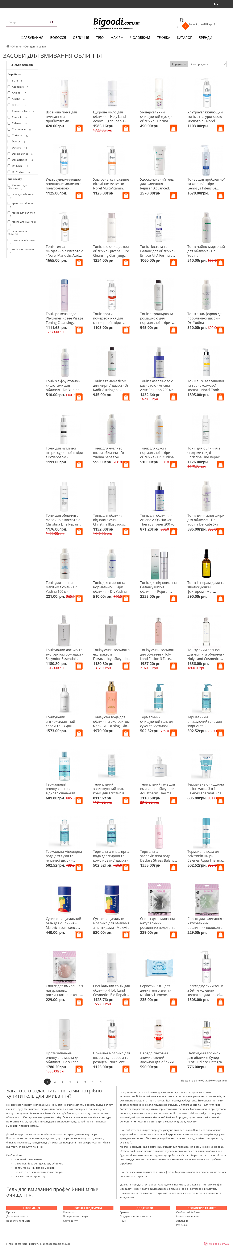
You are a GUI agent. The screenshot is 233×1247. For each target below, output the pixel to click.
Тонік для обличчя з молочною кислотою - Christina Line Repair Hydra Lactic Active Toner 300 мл (64, 524)
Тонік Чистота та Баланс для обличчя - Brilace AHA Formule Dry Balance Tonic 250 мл (157, 255)
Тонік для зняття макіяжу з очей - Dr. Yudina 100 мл (62, 587)
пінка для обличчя (21, 241)
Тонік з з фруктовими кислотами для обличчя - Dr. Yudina (63, 385)
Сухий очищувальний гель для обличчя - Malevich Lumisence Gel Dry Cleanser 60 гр (63, 925)
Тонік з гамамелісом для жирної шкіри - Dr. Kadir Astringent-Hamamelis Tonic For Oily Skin (111, 390)
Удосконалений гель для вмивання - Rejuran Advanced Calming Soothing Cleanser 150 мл (157, 188)
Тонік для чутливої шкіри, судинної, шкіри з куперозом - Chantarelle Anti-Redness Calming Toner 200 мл (64, 459)
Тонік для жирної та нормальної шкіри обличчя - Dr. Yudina (110, 587)
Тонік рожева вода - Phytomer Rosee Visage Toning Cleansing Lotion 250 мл (64, 320)
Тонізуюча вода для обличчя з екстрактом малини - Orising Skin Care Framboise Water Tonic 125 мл (111, 726)
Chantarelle (20, 129)
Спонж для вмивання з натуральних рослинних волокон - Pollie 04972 (64, 992)
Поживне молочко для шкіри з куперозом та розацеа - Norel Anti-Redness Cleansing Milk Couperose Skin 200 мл (111, 1062)
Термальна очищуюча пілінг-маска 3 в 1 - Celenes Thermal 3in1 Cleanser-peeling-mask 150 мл (205, 793)
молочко (132, 1092)
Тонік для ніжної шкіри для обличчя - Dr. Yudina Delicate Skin (205, 520)
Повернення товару (75, 1216)
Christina (19, 135)
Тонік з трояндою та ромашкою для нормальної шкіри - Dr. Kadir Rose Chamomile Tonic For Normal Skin (157, 324)
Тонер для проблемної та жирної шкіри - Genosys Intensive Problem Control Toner (206, 186)
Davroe (17, 141)
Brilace (17, 105)
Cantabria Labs (22, 111)
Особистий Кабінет (188, 1212)
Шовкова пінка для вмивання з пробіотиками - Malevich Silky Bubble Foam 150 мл (62, 121)
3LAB (16, 81)
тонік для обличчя (21, 250)
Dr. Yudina (19, 172)
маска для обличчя (22, 214)
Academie (19, 87)
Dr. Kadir (18, 166)
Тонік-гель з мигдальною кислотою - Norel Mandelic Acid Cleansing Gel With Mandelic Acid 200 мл (64, 255)
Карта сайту (70, 1220)
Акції (123, 1220)
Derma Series (21, 154)
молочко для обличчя (18, 232)
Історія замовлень (187, 1216)
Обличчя (81, 37)
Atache (17, 99)
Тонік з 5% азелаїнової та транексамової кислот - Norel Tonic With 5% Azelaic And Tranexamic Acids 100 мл (205, 392)
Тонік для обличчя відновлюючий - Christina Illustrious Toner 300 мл (108, 522)
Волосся (58, 37)
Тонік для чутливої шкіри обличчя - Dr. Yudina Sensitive (109, 452)
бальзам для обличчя (18, 187)
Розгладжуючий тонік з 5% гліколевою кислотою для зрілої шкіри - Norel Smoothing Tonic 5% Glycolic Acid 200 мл (205, 997)
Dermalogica (21, 160)
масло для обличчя (22, 223)
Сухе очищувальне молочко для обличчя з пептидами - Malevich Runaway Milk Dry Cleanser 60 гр (111, 927)
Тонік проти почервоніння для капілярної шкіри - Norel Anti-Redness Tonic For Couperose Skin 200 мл (109, 324)
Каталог (184, 37)
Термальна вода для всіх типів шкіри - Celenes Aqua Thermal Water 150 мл (205, 858)
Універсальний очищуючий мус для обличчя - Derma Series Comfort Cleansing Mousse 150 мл (157, 123)
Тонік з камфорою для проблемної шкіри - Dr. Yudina (205, 318)
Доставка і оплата (17, 1216)
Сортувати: (179, 64)
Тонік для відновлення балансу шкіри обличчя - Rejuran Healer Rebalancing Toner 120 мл (158, 591)
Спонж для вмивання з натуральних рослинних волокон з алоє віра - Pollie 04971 (206, 925)
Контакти (69, 1212)
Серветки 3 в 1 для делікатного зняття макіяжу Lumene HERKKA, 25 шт (155, 992)
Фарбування (32, 37)
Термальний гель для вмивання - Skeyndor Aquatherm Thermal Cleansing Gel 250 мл (157, 791)
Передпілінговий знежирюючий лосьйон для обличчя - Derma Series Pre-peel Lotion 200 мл (159, 1062)
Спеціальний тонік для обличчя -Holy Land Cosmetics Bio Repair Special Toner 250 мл (111, 992)
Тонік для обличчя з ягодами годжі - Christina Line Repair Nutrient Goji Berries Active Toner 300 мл (203, 457)
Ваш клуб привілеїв (18, 1220)
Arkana (18, 93)
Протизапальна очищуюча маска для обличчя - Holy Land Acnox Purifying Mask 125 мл (63, 1062)
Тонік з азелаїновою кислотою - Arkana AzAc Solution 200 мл (157, 385)
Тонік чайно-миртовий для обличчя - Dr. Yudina (206, 251)
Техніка (163, 37)
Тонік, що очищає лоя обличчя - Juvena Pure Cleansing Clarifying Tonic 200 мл (111, 253)
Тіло (100, 37)
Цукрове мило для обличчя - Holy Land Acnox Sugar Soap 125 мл (110, 119)
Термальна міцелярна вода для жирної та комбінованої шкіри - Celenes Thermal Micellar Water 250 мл (111, 860)
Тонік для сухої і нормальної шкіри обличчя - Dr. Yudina (157, 452)
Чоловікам (140, 37)
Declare (18, 148)
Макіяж (117, 37)
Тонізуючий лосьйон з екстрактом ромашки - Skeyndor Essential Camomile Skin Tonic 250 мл (64, 659)
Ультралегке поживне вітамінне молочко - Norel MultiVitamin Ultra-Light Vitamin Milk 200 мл (111, 188)
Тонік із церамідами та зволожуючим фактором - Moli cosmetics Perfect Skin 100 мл (205, 591)
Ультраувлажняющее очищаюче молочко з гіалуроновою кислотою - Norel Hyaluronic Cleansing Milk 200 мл (64, 190)
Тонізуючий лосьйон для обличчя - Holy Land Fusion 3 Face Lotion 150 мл (157, 656)
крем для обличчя (21, 205)
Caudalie (18, 117)
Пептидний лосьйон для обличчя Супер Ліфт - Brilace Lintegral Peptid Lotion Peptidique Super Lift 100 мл (205, 1064)
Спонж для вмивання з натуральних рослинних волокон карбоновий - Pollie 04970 (158, 927)
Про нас (11, 1212)
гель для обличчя (21, 196)
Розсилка (182, 1225)
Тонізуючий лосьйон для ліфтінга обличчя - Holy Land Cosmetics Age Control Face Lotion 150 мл (205, 659)
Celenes (18, 123)
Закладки (182, 1220)
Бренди (205, 37)
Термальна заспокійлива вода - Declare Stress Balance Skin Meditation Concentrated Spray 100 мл (158, 862)
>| (101, 1081)
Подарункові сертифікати (135, 1216)
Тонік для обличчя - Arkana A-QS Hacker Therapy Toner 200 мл (157, 520)
